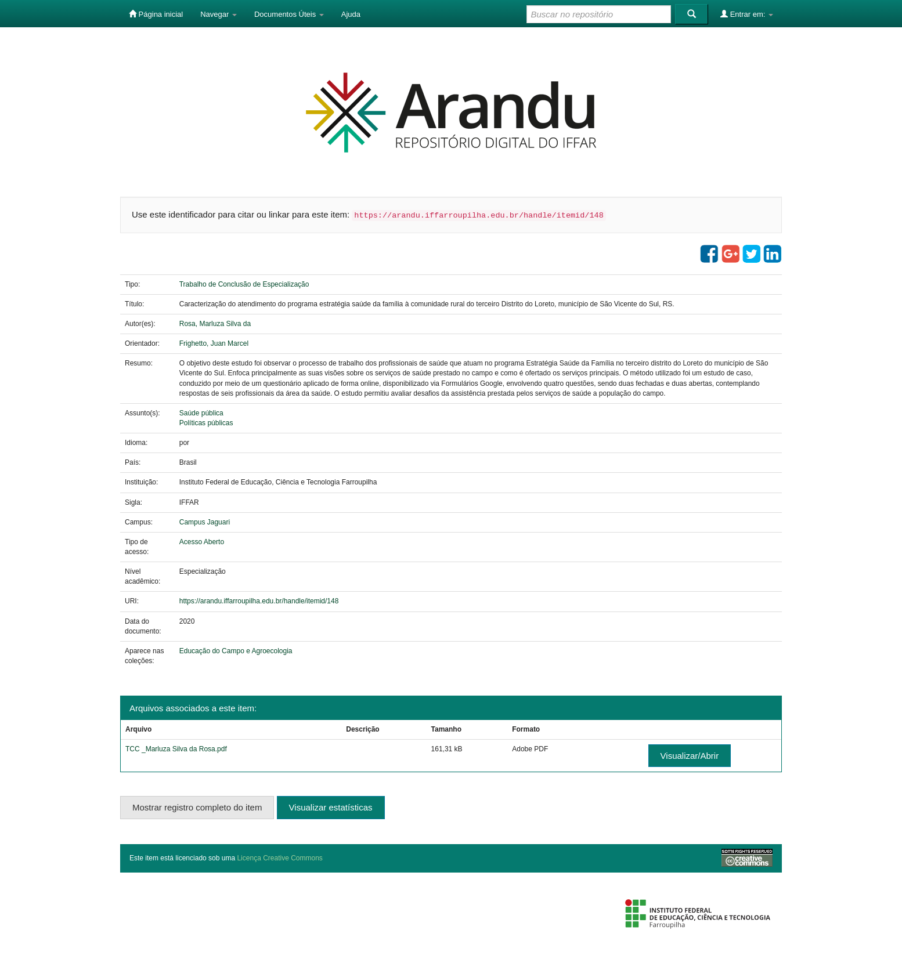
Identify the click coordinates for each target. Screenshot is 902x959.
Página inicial (156, 14)
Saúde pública (201, 413)
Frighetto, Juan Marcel (213, 343)
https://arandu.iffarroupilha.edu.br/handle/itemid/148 (259, 601)
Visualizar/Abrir (690, 756)
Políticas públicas (206, 423)
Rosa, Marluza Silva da (215, 324)
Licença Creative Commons (279, 858)
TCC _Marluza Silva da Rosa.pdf (176, 749)
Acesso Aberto (201, 542)
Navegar (218, 14)
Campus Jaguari (204, 522)
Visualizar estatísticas (331, 807)
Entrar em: (746, 14)
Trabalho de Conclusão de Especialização (244, 284)
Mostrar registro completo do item (197, 807)
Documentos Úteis (289, 14)
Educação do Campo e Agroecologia (236, 651)
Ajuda (350, 14)
